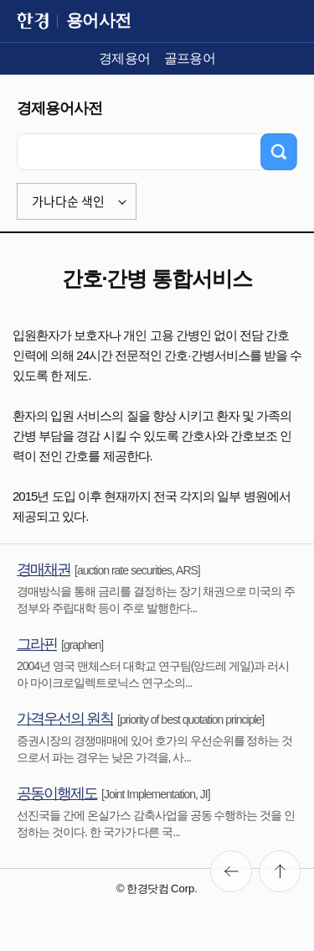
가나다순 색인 (68, 201)
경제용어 (125, 58)
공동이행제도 (57, 793)
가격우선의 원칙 (65, 718)
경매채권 (43, 569)
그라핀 (37, 644)
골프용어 (190, 58)
